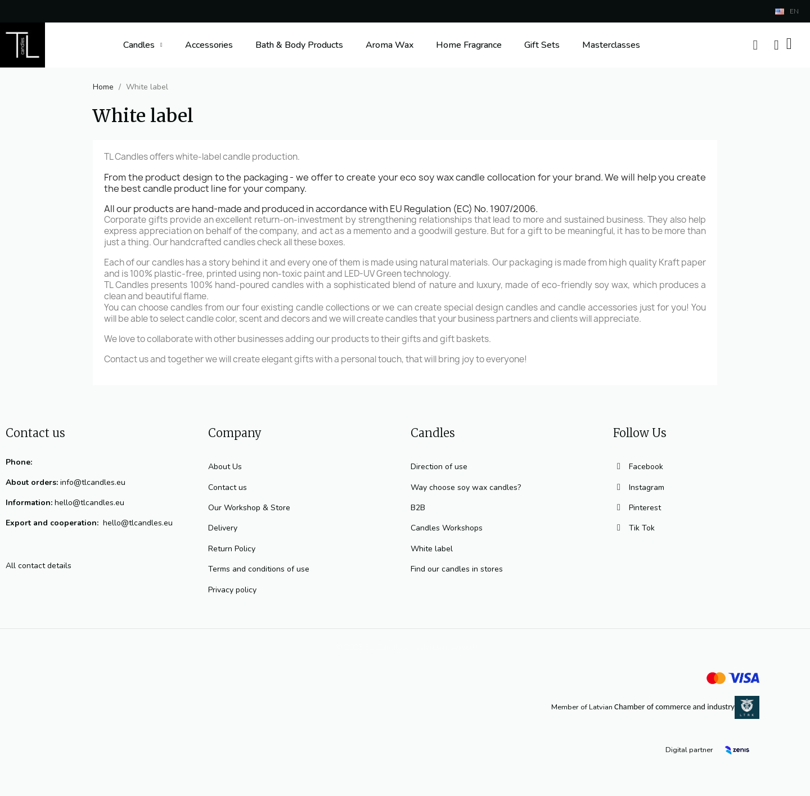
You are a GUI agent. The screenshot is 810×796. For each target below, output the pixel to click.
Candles (143, 45)
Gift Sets (542, 45)
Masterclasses (611, 45)
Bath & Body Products (299, 45)
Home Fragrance (469, 45)
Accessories (209, 45)
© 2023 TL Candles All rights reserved (405, 647)
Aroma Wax (389, 45)
